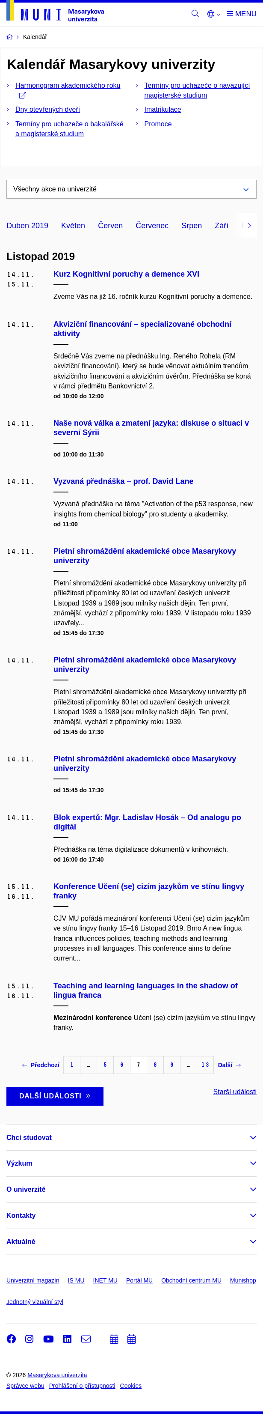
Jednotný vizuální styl (34, 1301)
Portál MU (139, 1280)
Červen (110, 225)
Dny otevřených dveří (47, 109)
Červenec (152, 225)
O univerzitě (26, 1189)
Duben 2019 (27, 225)
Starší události (235, 1091)
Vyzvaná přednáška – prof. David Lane (123, 481)
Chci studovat (29, 1137)
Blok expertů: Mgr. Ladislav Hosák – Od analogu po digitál (147, 822)
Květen (73, 225)
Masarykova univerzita (57, 1375)
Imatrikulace (163, 109)
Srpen (191, 225)
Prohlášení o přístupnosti (82, 1385)
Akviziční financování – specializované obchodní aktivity (142, 329)
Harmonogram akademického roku (67, 90)
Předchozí (40, 1065)
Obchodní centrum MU (191, 1280)
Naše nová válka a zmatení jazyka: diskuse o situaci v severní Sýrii (151, 428)
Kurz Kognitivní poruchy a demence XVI (126, 274)
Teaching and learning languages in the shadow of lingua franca (145, 990)
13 (205, 1064)
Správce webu (25, 1385)
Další (229, 1065)
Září (221, 225)
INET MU (105, 1280)
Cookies (131, 1385)
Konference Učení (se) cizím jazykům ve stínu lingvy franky (148, 891)
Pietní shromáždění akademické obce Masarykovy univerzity (144, 556)
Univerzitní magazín (32, 1280)
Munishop (243, 1280)
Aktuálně (20, 1241)
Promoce (158, 124)
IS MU (76, 1280)
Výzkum (19, 1163)
